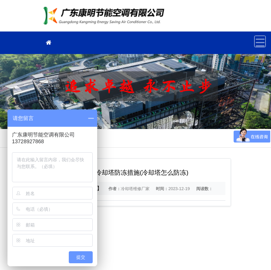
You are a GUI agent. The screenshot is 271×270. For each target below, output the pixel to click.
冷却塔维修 (105, 18)
